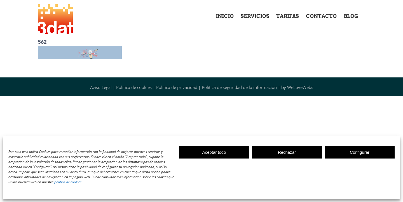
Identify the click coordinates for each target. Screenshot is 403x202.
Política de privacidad (176, 87)
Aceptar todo (214, 152)
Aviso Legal (101, 87)
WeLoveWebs (300, 87)
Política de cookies (134, 87)
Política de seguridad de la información (239, 87)
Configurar (359, 152)
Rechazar (287, 152)
